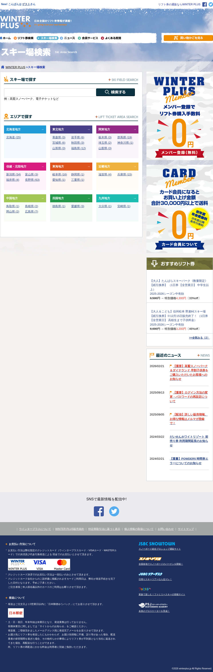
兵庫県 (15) (124, 174)
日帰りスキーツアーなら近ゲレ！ (155, 579)
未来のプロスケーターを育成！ (154, 611)
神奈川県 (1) (125, 142)
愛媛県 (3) (77, 206)
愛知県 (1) (58, 179)
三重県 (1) (77, 179)
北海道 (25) (13, 137)
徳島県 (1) (58, 206)
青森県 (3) (58, 137)
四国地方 (58, 198)
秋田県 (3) (77, 142)
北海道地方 (13, 129)
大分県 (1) (105, 206)
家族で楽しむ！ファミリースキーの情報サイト (162, 594)
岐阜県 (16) (59, 174)
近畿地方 (104, 166)
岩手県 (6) (77, 137)
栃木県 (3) (105, 137)
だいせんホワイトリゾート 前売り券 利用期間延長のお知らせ (189, 441)
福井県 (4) (12, 179)
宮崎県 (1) (123, 206)
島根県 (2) (31, 206)
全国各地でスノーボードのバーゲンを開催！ (161, 564)
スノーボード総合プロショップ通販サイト (160, 549)
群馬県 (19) (124, 137)
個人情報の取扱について (139, 529)
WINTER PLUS (15, 67)
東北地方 (58, 129)
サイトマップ (186, 529)
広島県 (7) (31, 211)
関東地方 (104, 129)
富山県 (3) (31, 174)
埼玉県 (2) (105, 142)
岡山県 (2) (12, 211)
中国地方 (12, 198)
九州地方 (104, 198)
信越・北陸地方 (16, 166)
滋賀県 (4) (105, 174)
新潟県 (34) (13, 174)
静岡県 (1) (77, 174)
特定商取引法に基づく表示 (104, 529)
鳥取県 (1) (12, 206)
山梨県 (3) (105, 148)
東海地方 (58, 166)
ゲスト (26, 4)
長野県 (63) (32, 179)
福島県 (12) (78, 148)
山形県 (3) (58, 148)
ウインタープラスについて (35, 529)
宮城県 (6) (58, 142)
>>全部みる (199, 337)
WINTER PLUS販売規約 (69, 529)
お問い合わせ (166, 529)
